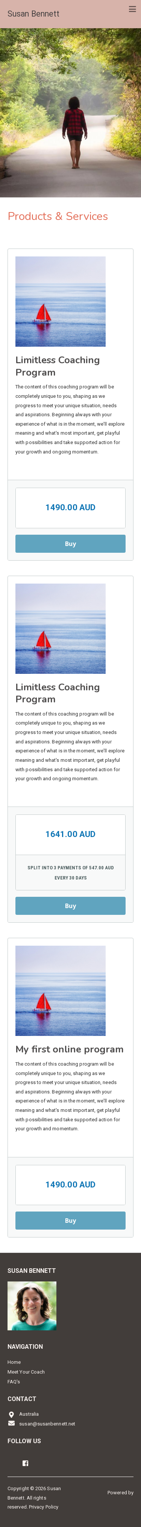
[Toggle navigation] (132, 9)
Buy (70, 544)
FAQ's (14, 1381)
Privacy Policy (43, 1507)
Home (14, 1362)
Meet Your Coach (26, 1372)
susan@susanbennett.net (41, 1423)
